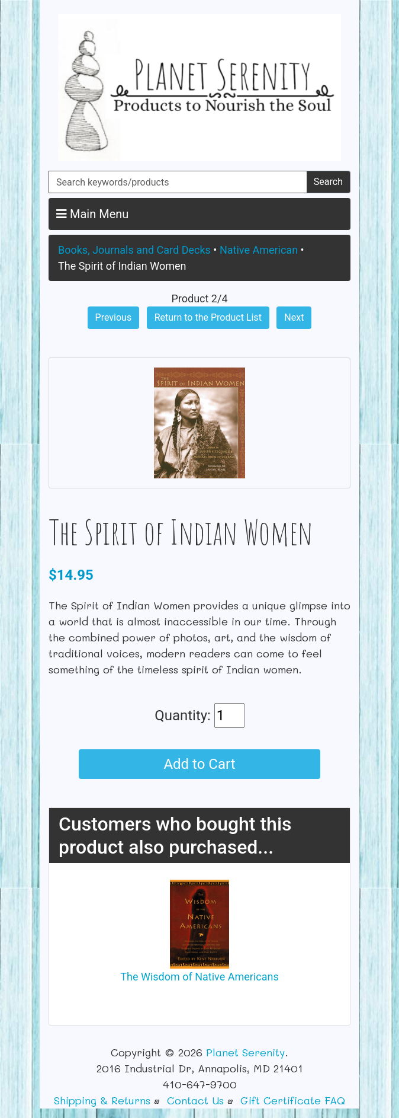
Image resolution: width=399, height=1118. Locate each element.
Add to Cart (199, 764)
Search (328, 181)
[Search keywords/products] (178, 182)
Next (294, 317)
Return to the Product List (208, 317)
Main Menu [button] (92, 214)
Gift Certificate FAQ (292, 1100)
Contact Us (195, 1100)
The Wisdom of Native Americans (199, 976)
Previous (113, 317)
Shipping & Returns (102, 1100)
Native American (259, 250)
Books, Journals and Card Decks (134, 250)
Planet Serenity (245, 1052)
